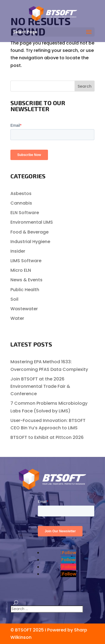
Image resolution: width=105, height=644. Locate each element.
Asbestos (21, 193)
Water (17, 318)
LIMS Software (25, 261)
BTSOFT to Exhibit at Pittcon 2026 (47, 437)
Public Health (24, 289)
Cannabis (21, 203)
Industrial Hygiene (30, 241)
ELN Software (24, 212)
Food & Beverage (29, 232)
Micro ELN (20, 270)
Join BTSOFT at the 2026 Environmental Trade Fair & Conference (40, 386)
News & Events (26, 280)
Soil (14, 299)
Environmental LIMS (31, 222)
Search (85, 86)
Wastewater (24, 309)
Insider (17, 251)
